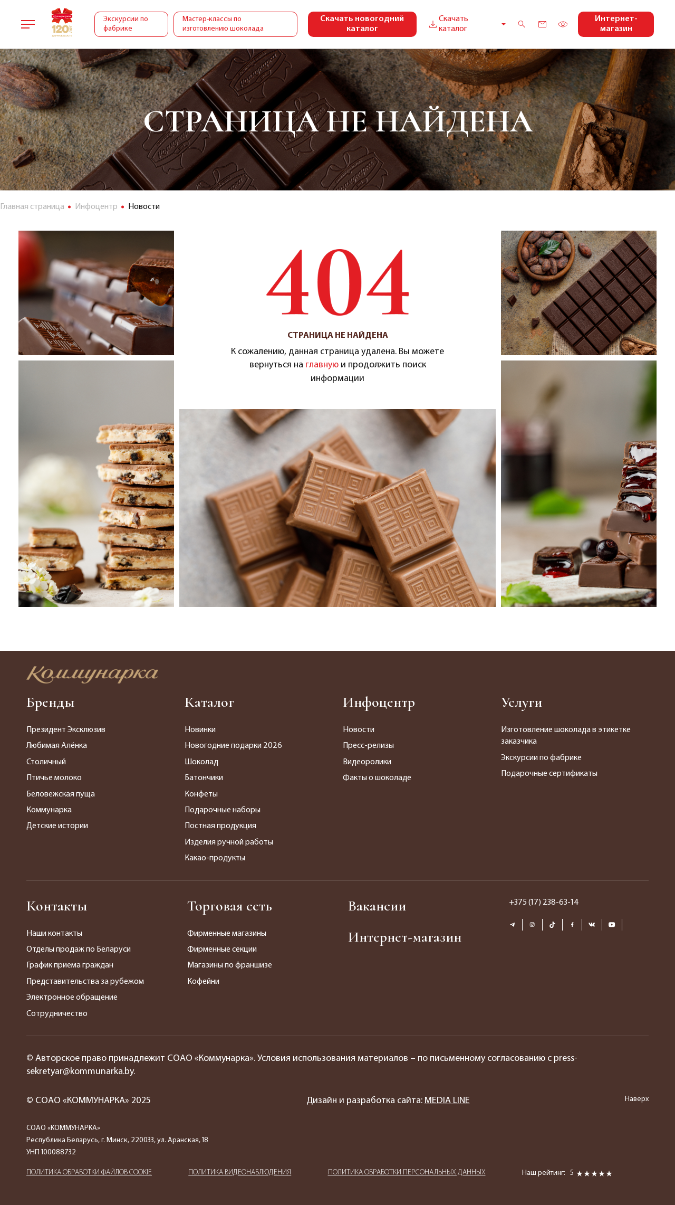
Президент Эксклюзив (65, 730)
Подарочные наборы (223, 810)
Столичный (46, 762)
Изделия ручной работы (229, 842)
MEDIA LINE (447, 1101)
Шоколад (201, 762)
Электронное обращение (72, 997)
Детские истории (57, 826)
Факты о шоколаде (377, 778)
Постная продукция (220, 826)
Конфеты (201, 794)
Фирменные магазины (226, 933)
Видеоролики (367, 762)
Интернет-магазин (616, 24)
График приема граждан (69, 965)
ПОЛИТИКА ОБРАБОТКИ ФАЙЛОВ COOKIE (89, 1172)
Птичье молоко (54, 778)
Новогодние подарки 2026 (233, 746)
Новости (358, 730)
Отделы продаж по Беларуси (78, 949)
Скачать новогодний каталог (362, 24)
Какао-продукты (215, 858)
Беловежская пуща (60, 794)
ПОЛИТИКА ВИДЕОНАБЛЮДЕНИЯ (239, 1172)
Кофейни (203, 982)
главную (322, 365)
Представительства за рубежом (85, 982)
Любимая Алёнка (56, 746)
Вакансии (377, 906)
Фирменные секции (222, 949)
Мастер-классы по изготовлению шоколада (223, 24)
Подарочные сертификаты (549, 774)
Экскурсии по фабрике (125, 24)
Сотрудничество (57, 1014)
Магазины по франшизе (229, 965)
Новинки (200, 730)
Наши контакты (54, 933)
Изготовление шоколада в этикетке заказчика (566, 736)
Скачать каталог (447, 24)
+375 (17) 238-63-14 (544, 902)
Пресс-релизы (368, 746)
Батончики (204, 778)
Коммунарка (49, 810)
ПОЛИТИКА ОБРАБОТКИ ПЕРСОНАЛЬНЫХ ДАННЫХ (407, 1172)
